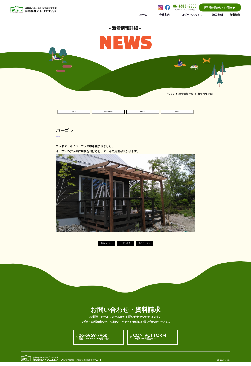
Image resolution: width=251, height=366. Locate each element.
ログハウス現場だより (108, 113)
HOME (170, 93)
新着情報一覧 (185, 93)
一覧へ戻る (125, 246)
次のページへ (150, 246)
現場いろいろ (142, 113)
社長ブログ (177, 113)
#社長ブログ (62, 139)
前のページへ (100, 246)
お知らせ (73, 113)
